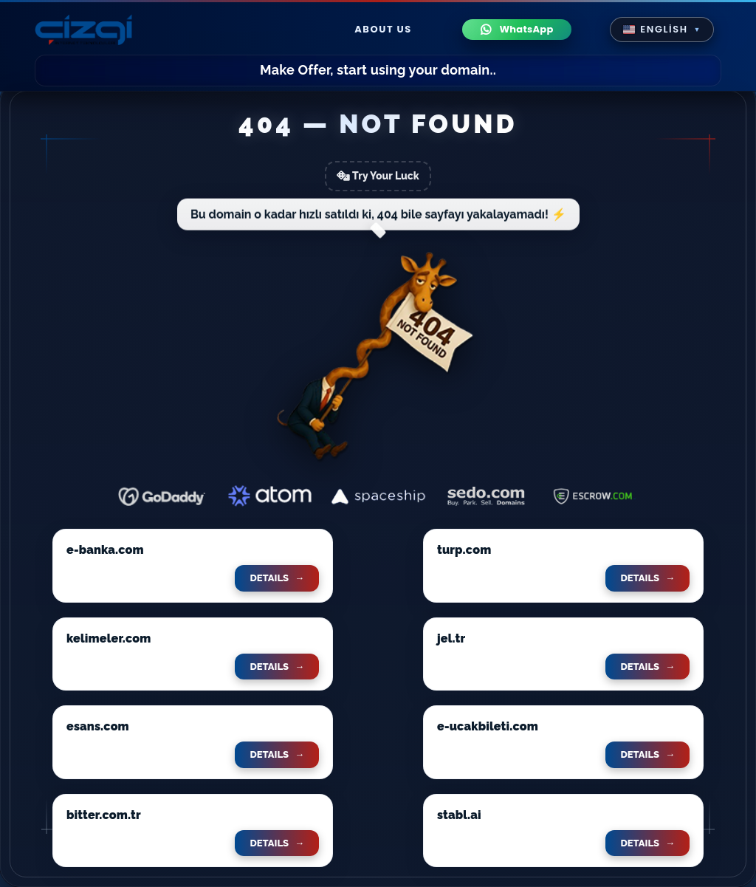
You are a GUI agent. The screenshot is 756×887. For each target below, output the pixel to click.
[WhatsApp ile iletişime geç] (517, 30)
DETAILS (277, 578)
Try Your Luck (378, 176)
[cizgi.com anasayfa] (83, 29)
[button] (662, 29)
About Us (383, 29)
